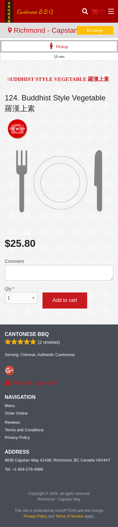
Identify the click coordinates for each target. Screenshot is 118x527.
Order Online (16, 413)
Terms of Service (69, 516)
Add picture (17, 128)
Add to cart (65, 300)
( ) (98, 11)
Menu (10, 405)
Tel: (24, 469)
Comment (59, 269)
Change (95, 30)
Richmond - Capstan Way (51, 30)
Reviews (12, 422)
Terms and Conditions (24, 430)
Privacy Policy (17, 437)
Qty (21, 295)
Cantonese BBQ (27, 334)
